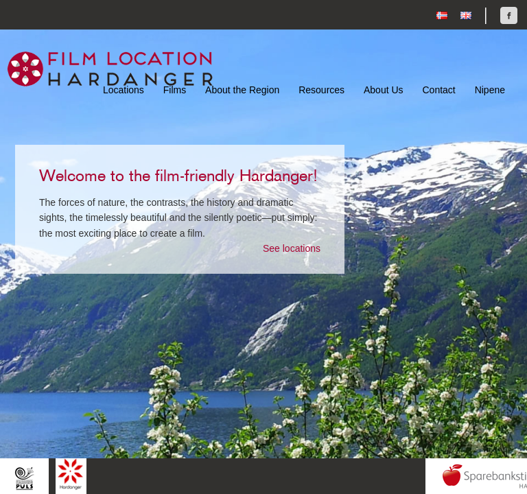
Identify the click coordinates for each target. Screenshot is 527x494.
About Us (383, 89)
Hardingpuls (24, 478)
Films (174, 89)
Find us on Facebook (508, 15)
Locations (123, 89)
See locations (291, 248)
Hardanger (71, 474)
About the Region (242, 89)
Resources (321, 89)
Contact (438, 89)
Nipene (490, 89)
